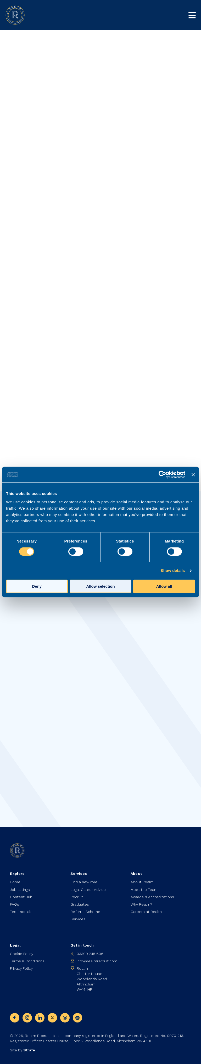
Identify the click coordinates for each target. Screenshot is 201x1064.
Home (15, 882)
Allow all (164, 586)
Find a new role (83, 882)
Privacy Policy (21, 968)
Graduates (79, 904)
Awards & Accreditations (152, 897)
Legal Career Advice (88, 889)
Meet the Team (144, 889)
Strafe (29, 1050)
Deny (37, 586)
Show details (173, 571)
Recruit (76, 897)
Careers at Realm (146, 912)
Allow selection (100, 586)
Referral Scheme (85, 912)
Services (78, 919)
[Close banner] (193, 474)
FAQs (14, 904)
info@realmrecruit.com (97, 961)
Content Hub (21, 897)
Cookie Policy (21, 954)
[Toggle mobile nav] (192, 15)
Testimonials (21, 912)
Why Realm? (141, 904)
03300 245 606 (90, 954)
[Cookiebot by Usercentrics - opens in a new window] (162, 474)
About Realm (142, 882)
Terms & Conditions (27, 961)
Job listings (20, 889)
